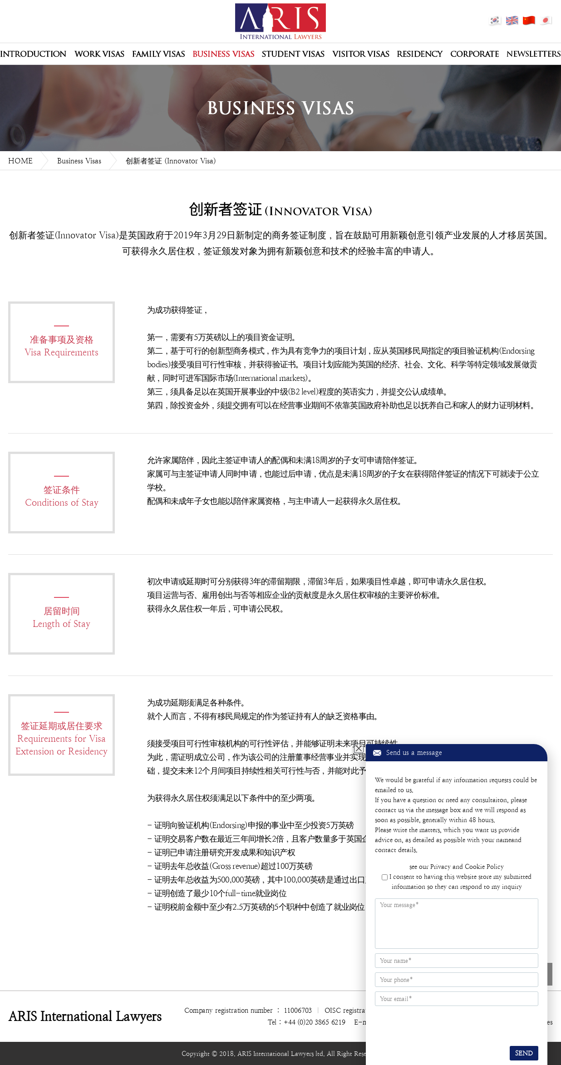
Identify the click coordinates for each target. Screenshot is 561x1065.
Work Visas (99, 54)
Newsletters (534, 54)
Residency (420, 54)
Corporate (475, 54)
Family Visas (158, 54)
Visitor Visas (360, 54)
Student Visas (293, 54)
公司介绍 (33, 54)
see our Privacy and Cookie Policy (456, 866)
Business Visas (223, 54)
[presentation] (430, 1025)
